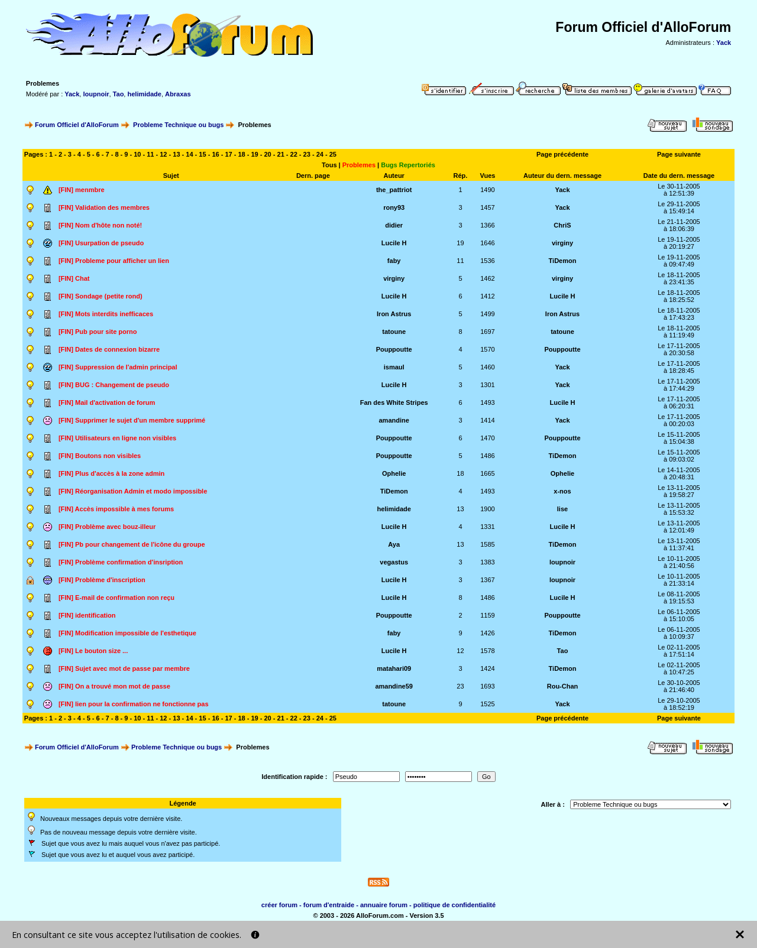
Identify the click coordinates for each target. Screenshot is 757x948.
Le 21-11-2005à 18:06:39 (679, 225)
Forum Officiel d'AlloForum (77, 124)
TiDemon (563, 260)
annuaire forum (383, 904)
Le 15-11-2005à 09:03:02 (679, 456)
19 (460, 242)
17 (228, 154)
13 (176, 154)
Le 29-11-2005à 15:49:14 (679, 207)
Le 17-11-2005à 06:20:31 (679, 402)
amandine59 (394, 686)
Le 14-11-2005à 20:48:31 (679, 473)
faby (394, 260)
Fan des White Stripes (394, 402)
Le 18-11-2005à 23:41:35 (679, 278)
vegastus (394, 562)
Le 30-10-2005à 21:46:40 (679, 686)
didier (394, 225)
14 (189, 154)
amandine (394, 420)
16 (215, 154)
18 (241, 154)
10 (137, 154)
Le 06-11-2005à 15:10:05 (679, 615)
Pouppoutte (394, 349)
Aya (394, 544)
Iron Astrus (394, 313)
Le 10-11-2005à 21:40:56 (679, 562)
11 (150, 154)
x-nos (562, 491)
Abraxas (177, 94)
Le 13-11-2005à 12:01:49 (679, 527)
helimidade (144, 94)
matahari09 (394, 668)
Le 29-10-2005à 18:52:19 (679, 704)
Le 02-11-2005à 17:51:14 (679, 651)
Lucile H (394, 242)
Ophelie (394, 473)
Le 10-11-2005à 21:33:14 (679, 580)
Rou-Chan (562, 686)
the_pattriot (394, 189)
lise (562, 508)
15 (202, 154)
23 (306, 154)
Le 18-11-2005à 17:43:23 (679, 314)
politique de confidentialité (454, 904)
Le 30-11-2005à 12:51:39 (679, 190)
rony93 (394, 207)
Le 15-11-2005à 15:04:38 (679, 438)
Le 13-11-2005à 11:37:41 (679, 544)
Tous (329, 164)
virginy (562, 242)
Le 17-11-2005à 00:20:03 (679, 420)
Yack (723, 42)
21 (280, 154)
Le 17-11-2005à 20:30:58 (679, 349)
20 (267, 154)
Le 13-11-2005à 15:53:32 (679, 509)
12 (163, 154)
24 (319, 154)
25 (333, 154)
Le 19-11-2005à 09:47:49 (679, 261)
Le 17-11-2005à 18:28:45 (679, 367)
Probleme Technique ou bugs (178, 124)
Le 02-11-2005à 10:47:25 (679, 668)
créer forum (279, 904)
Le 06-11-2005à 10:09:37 (679, 633)
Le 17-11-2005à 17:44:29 (679, 385)
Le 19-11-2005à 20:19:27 (679, 243)
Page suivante (679, 154)
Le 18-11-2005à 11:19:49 (679, 331)
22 (293, 154)
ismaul (394, 367)
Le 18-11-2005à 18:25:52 (679, 296)
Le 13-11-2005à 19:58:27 (679, 491)
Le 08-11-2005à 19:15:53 (679, 597)
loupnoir (96, 94)
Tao (118, 94)
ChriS (562, 225)
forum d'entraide (328, 904)
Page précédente (562, 154)
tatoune (394, 331)
